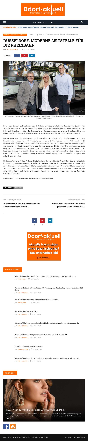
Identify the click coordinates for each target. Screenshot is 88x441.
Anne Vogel (22, 279)
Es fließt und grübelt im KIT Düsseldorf (29, 346)
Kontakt (35, 437)
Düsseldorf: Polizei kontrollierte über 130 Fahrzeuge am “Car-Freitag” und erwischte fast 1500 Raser (49, 289)
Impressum (7, 437)
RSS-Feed (68, 437)
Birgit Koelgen (23, 349)
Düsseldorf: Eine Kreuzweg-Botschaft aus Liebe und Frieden (36, 300)
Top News (6, 34)
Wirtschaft (23, 34)
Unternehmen (14, 34)
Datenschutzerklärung (21, 437)
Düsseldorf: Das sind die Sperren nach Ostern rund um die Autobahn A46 (41, 335)
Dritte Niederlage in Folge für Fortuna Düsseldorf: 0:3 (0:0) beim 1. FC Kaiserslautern (48, 27)
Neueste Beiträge (12, 270)
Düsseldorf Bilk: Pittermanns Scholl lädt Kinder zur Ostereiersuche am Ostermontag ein (47, 323)
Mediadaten (43, 437)
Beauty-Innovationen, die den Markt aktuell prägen (35, 410)
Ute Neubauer (12, 50)
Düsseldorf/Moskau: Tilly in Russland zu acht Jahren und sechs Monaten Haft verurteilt (47, 358)
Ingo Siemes (22, 302)
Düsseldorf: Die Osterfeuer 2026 (26, 311)
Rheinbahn (18, 188)
